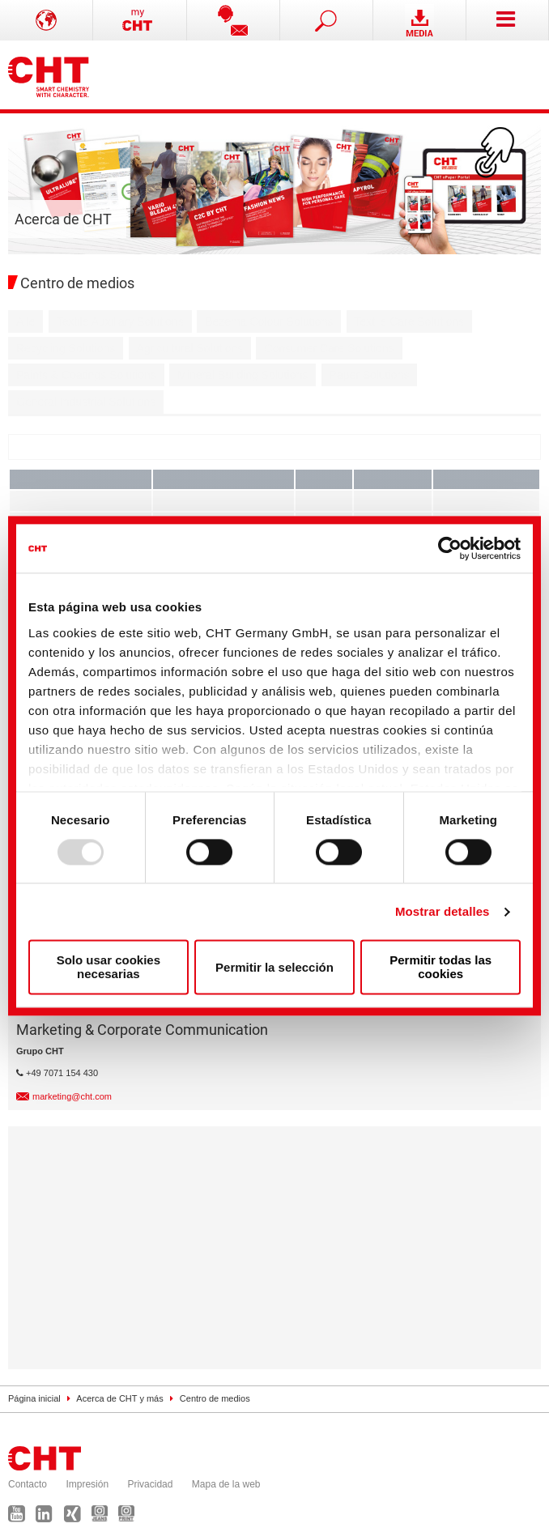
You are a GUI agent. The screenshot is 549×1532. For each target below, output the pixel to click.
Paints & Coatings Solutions (86, 374)
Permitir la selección (274, 967)
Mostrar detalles (442, 911)
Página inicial (34, 1398)
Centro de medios (215, 1398)
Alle (25, 321)
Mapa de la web (226, 1484)
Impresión (87, 1484)
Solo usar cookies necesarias (108, 967)
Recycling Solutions (65, 348)
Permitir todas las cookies (440, 967)
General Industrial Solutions (85, 401)
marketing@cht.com (72, 1096)
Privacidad (149, 1484)
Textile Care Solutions (409, 321)
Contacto (27, 1484)
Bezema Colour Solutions (269, 321)
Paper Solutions (370, 374)
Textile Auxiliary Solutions (120, 321)
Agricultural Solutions (190, 348)
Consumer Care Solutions (329, 348)
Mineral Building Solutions (242, 374)
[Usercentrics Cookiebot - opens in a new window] (450, 548)
